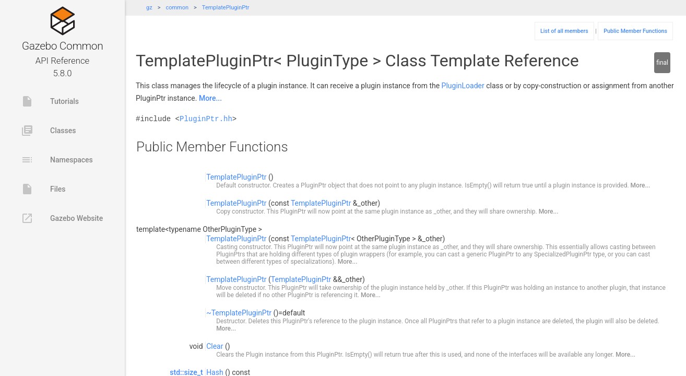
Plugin (254, 354)
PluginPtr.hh (206, 119)
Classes (48, 130)
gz (149, 7)
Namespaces (57, 160)
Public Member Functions (635, 31)
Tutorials (50, 101)
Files (43, 189)
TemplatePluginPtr (226, 7)
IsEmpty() (478, 185)
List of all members (564, 31)
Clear (214, 346)
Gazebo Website (62, 218)
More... (210, 98)
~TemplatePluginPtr (238, 313)
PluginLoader (463, 85)
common (176, 7)
